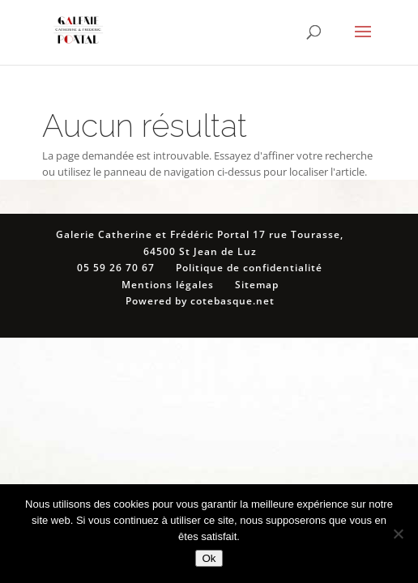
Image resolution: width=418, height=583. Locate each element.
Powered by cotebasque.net (200, 301)
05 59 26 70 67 (116, 267)
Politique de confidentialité (249, 267)
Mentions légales (168, 285)
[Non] (398, 534)
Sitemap (257, 285)
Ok (208, 558)
